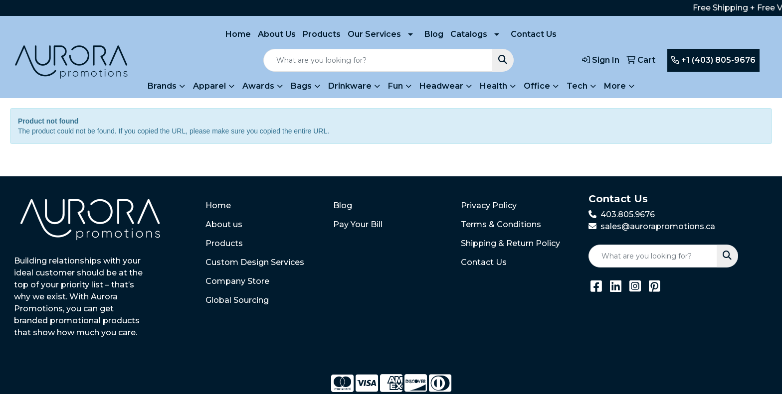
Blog (433, 34)
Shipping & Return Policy (510, 243)
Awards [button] (258, 86)
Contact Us (534, 34)
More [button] (615, 86)
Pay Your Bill (358, 224)
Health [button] (493, 86)
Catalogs (468, 34)
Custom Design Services (254, 262)
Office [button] (537, 86)
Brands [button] (162, 86)
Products (322, 34)
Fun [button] (395, 86)
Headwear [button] (441, 86)
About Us (277, 34)
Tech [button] (577, 86)
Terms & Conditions (501, 224)
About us (223, 224)
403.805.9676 (627, 214)
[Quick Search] (378, 60)
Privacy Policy (489, 205)
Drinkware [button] (350, 86)
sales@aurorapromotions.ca (657, 226)
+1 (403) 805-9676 (713, 60)
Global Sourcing (237, 300)
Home (238, 34)
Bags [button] (301, 86)
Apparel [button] (209, 86)
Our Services (374, 34)
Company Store (237, 281)
